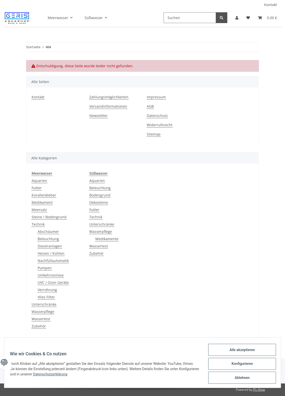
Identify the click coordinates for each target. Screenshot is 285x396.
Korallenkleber (44, 195)
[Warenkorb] (267, 17)
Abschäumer (48, 231)
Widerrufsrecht (159, 124)
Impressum (156, 97)
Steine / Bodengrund (49, 217)
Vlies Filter (46, 297)
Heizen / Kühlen (51, 253)
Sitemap (154, 134)
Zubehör (39, 326)
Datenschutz (157, 115)
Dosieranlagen (50, 246)
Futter (37, 187)
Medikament (42, 202)
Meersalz (39, 209)
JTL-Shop (259, 389)
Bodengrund (99, 195)
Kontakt (270, 4)
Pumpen (45, 268)
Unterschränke (44, 304)
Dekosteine (98, 202)
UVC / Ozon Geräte (53, 282)
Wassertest (41, 318)
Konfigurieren (239, 365)
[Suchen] (190, 17)
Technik (38, 224)
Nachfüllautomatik (53, 260)
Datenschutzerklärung (73, 376)
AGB (150, 106)
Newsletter (98, 115)
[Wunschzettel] (248, 17)
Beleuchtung (48, 238)
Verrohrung (47, 289)
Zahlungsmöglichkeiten (108, 97)
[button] (236, 17)
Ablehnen (239, 378)
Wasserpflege (43, 311)
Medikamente (106, 238)
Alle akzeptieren (239, 352)
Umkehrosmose (51, 275)
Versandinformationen (108, 106)
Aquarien (39, 180)
